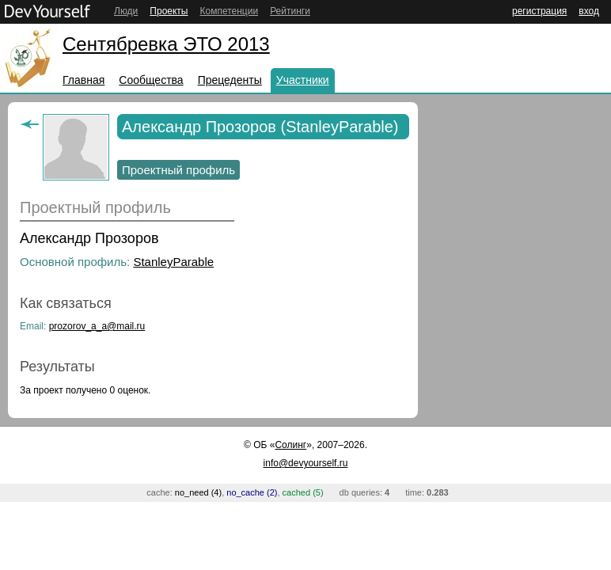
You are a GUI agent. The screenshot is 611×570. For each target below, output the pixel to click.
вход (589, 11)
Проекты (169, 11)
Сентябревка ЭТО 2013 (166, 44)
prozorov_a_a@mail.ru (97, 326)
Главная (83, 80)
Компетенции (228, 11)
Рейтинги (290, 11)
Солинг (290, 444)
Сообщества (151, 80)
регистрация (539, 11)
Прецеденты (230, 80)
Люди (126, 11)
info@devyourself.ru (306, 463)
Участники (302, 80)
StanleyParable (173, 261)
